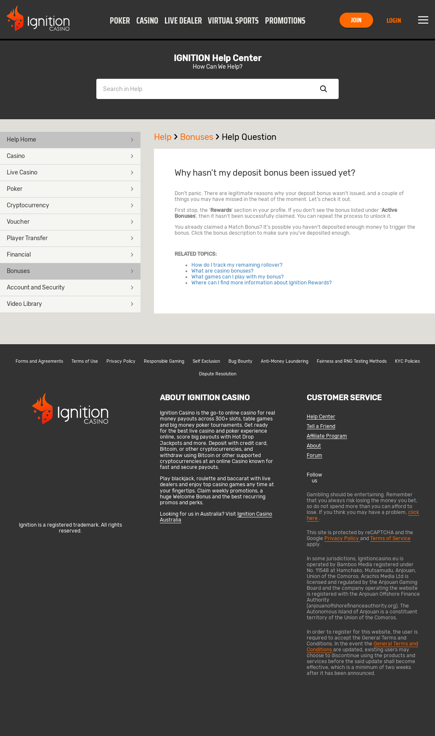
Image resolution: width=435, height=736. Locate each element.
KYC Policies (407, 361)
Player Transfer (70, 238)
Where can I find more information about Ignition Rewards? (261, 283)
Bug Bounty (240, 361)
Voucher (70, 221)
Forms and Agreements (39, 361)
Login (394, 20)
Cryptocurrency (70, 205)
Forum (314, 455)
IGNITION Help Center (217, 58)
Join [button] (356, 20)
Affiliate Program (327, 436)
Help (167, 137)
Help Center (321, 417)
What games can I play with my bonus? (237, 277)
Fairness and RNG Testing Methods (352, 361)
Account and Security (70, 287)
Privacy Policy (120, 361)
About (314, 446)
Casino (147, 20)
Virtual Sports (233, 20)
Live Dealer (183, 20)
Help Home (70, 139)
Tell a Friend (321, 426)
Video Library (70, 304)
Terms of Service (390, 538)
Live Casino (70, 172)
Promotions (285, 20)
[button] (120, 20)
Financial (70, 254)
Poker (120, 20)
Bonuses (70, 271)
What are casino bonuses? (222, 271)
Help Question (249, 137)
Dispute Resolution (217, 374)
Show (323, 89)
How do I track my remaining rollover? (236, 265)
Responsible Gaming (164, 361)
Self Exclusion (206, 361)
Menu (423, 20)
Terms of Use (85, 361)
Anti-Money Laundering (284, 361)
